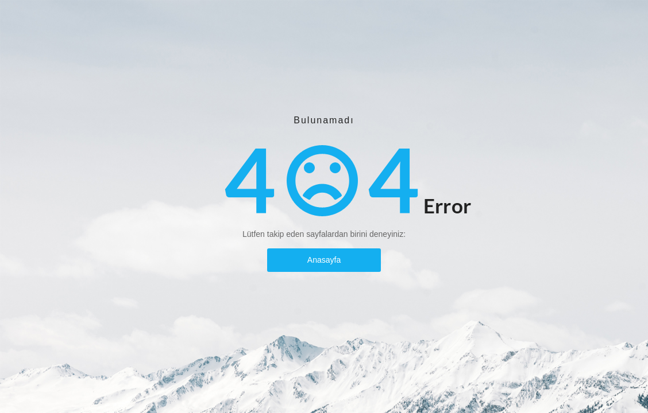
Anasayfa (324, 259)
